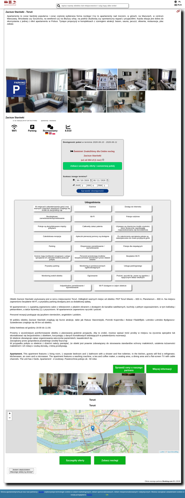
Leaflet (162, 452)
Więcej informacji (162, 369)
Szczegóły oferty (75, 460)
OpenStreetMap (173, 452)
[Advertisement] (92, 47)
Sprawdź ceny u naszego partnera (129, 369)
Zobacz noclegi (109, 460)
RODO (89, 495)
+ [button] (10, 414)
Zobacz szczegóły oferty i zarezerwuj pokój (92, 166)
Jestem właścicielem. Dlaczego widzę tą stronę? (21, 471)
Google (41, 492)
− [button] (10, 418)
